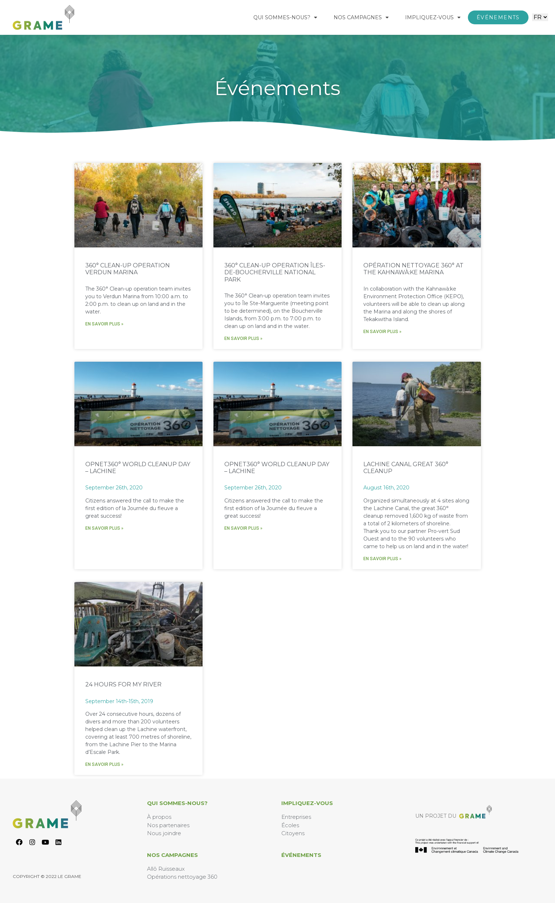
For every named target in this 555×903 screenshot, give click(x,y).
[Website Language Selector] (540, 17)
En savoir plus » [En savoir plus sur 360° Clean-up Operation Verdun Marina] (104, 324)
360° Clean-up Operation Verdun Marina (127, 269)
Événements (301, 854)
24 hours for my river (123, 684)
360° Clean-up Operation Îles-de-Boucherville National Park (274, 272)
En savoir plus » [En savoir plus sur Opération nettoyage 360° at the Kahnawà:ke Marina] (382, 331)
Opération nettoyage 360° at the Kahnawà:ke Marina (413, 269)
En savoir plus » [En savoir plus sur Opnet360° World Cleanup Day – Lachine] (104, 528)
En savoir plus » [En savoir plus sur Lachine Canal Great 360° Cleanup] (382, 558)
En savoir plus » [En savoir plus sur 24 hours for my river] (104, 764)
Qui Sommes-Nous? (285, 17)
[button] (498, 17)
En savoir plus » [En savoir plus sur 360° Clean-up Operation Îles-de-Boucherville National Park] (243, 338)
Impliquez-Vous (433, 17)
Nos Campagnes (361, 17)
